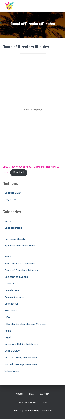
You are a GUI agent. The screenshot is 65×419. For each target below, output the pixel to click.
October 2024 (13, 193)
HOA (7, 317)
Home (7, 331)
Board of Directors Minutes (21, 270)
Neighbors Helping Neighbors (21, 344)
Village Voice (11, 371)
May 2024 (10, 200)
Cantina (9, 284)
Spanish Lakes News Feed (19, 246)
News (7, 221)
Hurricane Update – (16, 239)
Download (18, 172)
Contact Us (11, 304)
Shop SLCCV (12, 351)
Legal (7, 337)
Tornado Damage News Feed (21, 364)
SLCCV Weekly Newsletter (20, 358)
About (8, 257)
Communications (14, 297)
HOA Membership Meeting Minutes (25, 324)
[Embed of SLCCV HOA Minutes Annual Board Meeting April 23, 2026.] (32, 109)
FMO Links (10, 311)
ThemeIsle (46, 411)
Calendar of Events (16, 277)
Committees (11, 290)
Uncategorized (13, 228)
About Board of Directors (19, 264)
